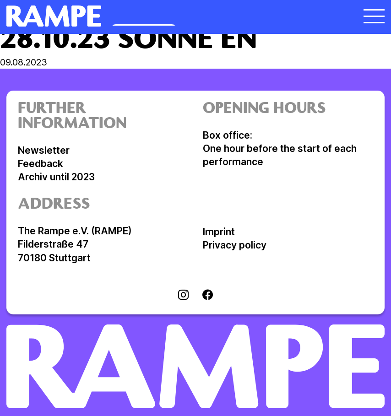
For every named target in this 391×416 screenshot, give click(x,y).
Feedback (40, 163)
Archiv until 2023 (56, 177)
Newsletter (44, 150)
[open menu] (374, 16)
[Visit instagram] (183, 295)
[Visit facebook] (207, 295)
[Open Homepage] (148, 16)
